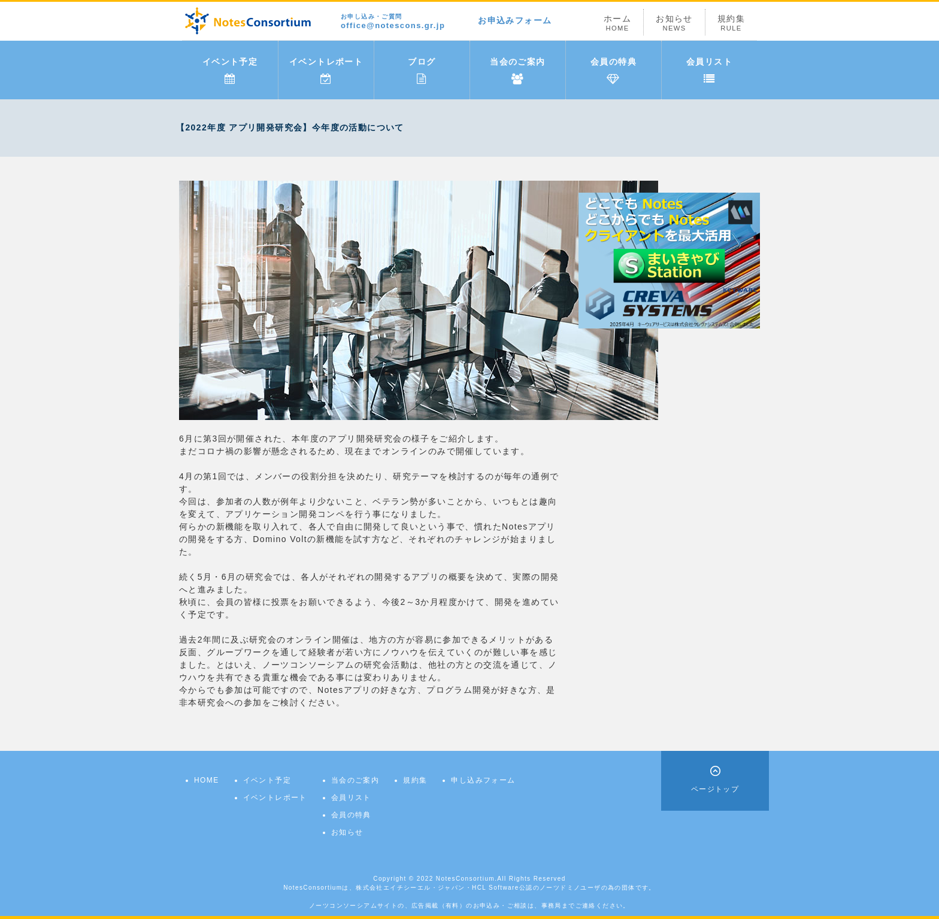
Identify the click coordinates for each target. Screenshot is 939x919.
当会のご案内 (517, 70)
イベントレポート (326, 70)
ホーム (617, 23)
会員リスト (709, 70)
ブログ (421, 70)
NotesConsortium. (466, 878)
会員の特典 (613, 70)
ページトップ (715, 789)
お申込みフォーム (515, 20)
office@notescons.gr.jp (393, 22)
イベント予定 (230, 70)
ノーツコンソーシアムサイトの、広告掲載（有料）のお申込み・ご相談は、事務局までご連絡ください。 (469, 905)
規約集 (731, 23)
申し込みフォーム (483, 780)
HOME (206, 780)
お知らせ (674, 23)
